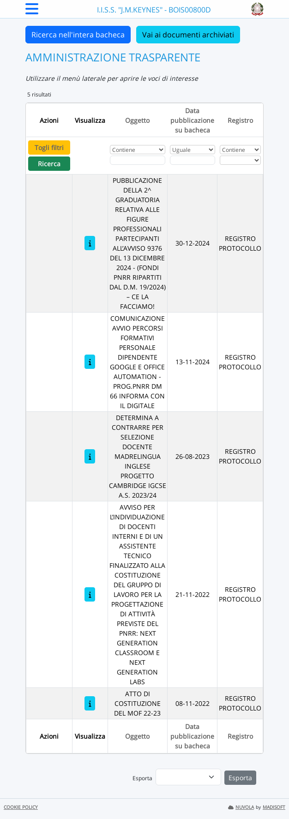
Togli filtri (49, 147)
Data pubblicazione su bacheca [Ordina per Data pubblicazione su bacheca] (192, 120)
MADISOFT (274, 807)
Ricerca (49, 163)
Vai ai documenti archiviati (188, 35)
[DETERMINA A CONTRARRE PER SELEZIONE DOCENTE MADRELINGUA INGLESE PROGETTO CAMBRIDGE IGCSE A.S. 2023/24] (89, 456)
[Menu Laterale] (31, 11)
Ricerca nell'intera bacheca (78, 35)
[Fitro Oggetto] (137, 160)
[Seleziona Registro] (240, 160)
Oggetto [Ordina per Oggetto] (137, 120)
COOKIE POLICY (21, 807)
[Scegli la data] (192, 160)
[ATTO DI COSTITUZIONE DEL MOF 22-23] (89, 703)
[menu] (188, 777)
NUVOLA (241, 807)
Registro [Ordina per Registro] (240, 120)
